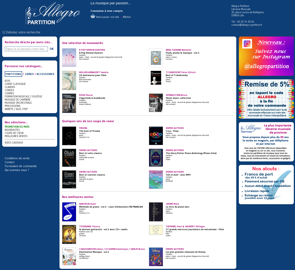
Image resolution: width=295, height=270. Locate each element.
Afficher (127, 16)
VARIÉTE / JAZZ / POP (16, 109)
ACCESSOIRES (45, 74)
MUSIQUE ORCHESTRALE (18, 102)
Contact (9, 162)
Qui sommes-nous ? (17, 170)
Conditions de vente (17, 158)
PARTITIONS (13, 74)
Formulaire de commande (21, 166)
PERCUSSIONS (12, 105)
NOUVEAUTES (12, 129)
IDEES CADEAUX (14, 142)
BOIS (7, 80)
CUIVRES (9, 93)
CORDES (9, 90)
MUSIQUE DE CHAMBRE (17, 99)
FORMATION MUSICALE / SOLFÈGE (23, 96)
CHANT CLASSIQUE (15, 83)
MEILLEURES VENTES (16, 136)
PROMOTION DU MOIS (17, 126)
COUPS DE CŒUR (14, 133)
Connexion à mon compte (107, 11)
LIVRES (29, 74)
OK (52, 49)
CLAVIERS (10, 87)
